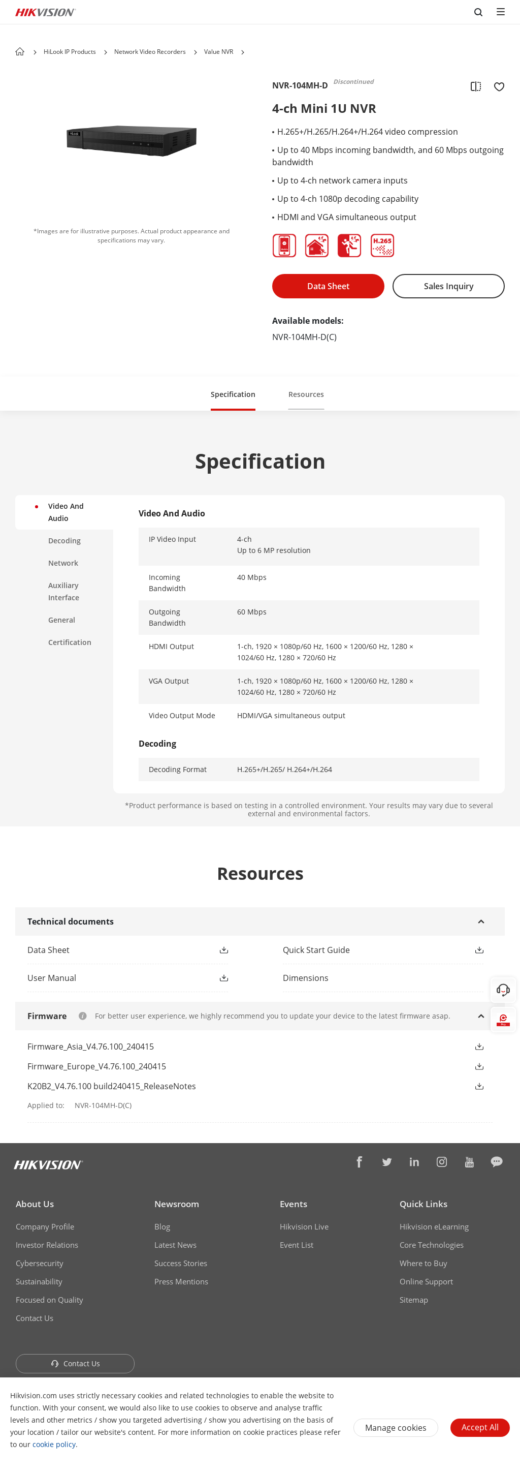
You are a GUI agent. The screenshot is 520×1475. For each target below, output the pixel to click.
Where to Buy (423, 1263)
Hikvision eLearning (434, 1226)
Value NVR (218, 51)
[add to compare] (476, 86)
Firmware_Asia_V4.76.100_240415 (90, 1046)
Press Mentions (181, 1281)
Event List (296, 1245)
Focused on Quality (49, 1300)
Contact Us (34, 1318)
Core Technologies (432, 1245)
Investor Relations (47, 1245)
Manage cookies (396, 1427)
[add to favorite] (496, 86)
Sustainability (39, 1281)
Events (293, 1204)
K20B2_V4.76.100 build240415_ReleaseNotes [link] (111, 1086)
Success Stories (180, 1263)
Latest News (175, 1245)
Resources (306, 394)
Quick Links (423, 1204)
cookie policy (54, 1444)
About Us (35, 1204)
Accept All (480, 1427)
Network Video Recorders (150, 51)
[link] (111, 950)
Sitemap (414, 1300)
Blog (162, 1226)
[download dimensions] (388, 978)
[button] (105, 52)
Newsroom (176, 1204)
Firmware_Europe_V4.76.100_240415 (96, 1066)
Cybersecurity (39, 1263)
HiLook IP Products (70, 51)
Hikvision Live (304, 1226)
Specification (233, 394)
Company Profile (45, 1226)
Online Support (426, 1281)
